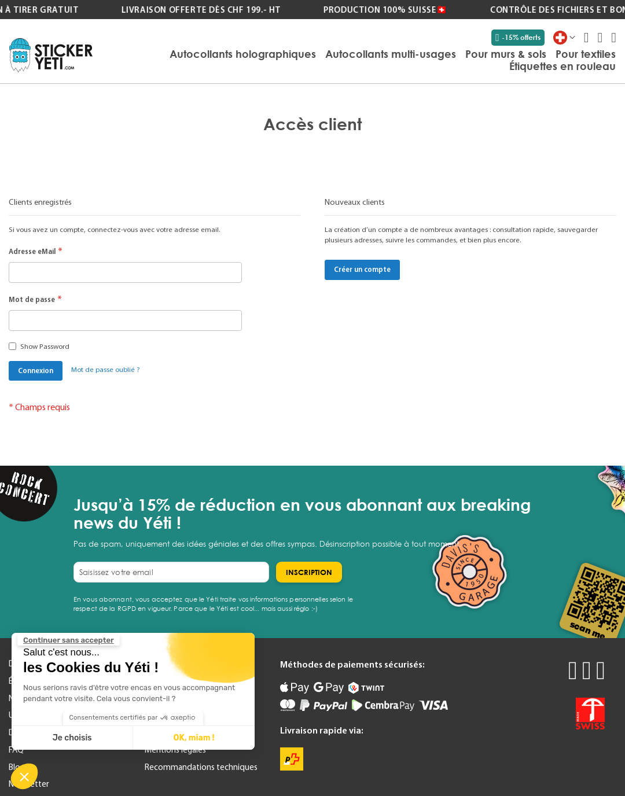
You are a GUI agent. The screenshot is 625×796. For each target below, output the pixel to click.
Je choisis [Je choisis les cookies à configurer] (72, 738)
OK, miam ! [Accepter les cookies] (194, 738)
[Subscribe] (309, 572)
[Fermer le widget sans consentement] (68, 640)
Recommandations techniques (201, 767)
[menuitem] (243, 54)
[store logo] (51, 55)
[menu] (360, 60)
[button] (24, 776)
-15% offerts (518, 37)
